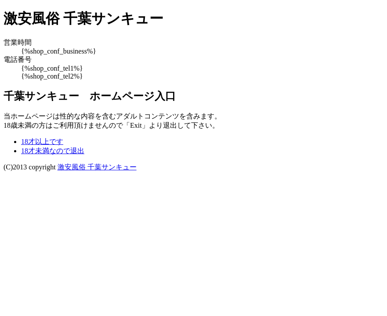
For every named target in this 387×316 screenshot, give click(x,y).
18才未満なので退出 (52, 150)
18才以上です (42, 141)
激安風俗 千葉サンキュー (97, 167)
